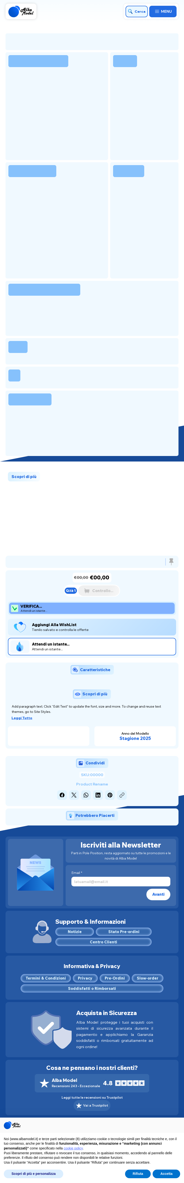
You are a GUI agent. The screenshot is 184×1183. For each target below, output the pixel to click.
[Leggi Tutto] (24, 717)
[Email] (119, 881)
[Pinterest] (110, 795)
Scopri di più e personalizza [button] (34, 1174)
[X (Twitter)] (74, 795)
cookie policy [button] (73, 1148)
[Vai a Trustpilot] (92, 1105)
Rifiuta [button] (138, 1174)
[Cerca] (137, 11)
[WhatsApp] (86, 795)
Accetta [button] (166, 1174)
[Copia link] (122, 795)
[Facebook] (62, 795)
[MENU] (163, 11)
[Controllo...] (98, 590)
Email (76, 873)
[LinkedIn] (98, 795)
